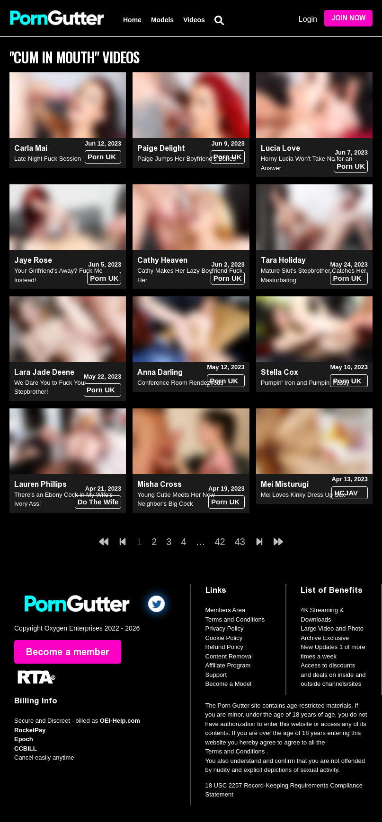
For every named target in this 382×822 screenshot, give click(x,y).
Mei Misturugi (285, 484)
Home (132, 20)
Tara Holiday (283, 260)
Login (308, 19)
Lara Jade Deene (44, 372)
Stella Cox (279, 372)
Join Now (348, 18)
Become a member (67, 652)
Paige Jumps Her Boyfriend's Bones (186, 158)
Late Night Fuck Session (47, 158)
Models (162, 20)
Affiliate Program (228, 665)
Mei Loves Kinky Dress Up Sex (303, 494)
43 (240, 541)
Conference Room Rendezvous (180, 382)
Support (216, 674)
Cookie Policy (224, 637)
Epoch (23, 739)
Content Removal (229, 656)
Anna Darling (160, 372)
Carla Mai (30, 148)
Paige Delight (161, 148)
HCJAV (346, 493)
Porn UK (102, 157)
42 (220, 541)
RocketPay (29, 730)
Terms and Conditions (235, 619)
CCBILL (25, 748)
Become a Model (228, 683)
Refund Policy (224, 646)
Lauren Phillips (40, 484)
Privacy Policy (224, 628)
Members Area (225, 610)
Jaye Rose (33, 260)
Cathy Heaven (162, 260)
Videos (194, 20)
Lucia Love (280, 148)
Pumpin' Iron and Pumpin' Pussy (305, 382)
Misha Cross (159, 484)
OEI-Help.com (120, 720)
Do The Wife (98, 502)
